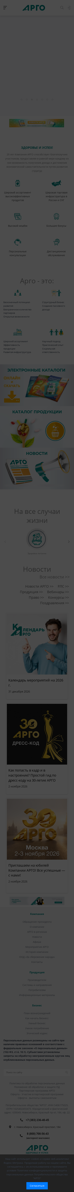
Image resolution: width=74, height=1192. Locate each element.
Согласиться (37, 1185)
